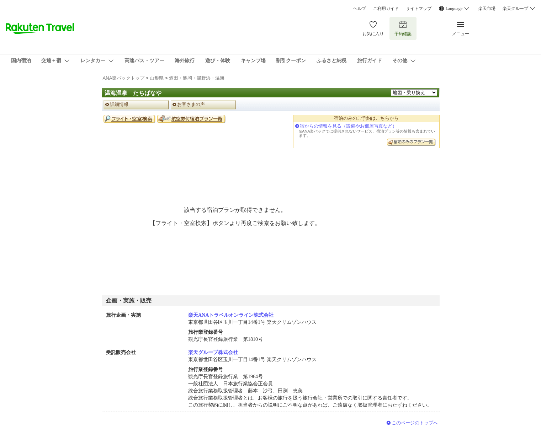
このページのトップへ (415, 422)
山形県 (157, 78)
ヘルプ (359, 8)
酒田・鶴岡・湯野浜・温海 (196, 78)
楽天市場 (486, 8)
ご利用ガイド (386, 8)
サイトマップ (418, 8)
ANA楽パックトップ (124, 78)
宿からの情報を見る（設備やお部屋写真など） (348, 126)
